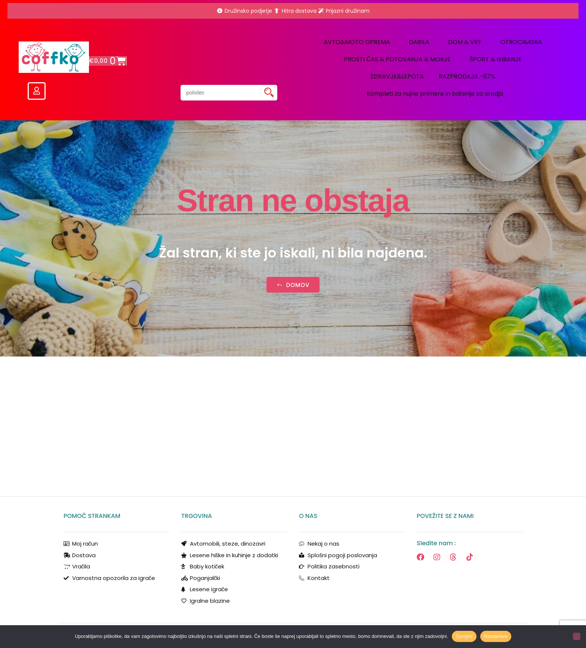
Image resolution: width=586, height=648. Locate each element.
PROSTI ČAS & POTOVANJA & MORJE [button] (399, 59)
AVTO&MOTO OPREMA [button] (359, 42)
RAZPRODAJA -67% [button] (469, 76)
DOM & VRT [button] (466, 42)
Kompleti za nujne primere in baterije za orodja (435, 93)
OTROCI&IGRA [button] (523, 42)
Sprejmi (464, 636)
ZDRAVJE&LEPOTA (397, 76)
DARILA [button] (421, 42)
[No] (576, 636)
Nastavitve (496, 636)
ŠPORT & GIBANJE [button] (497, 59)
